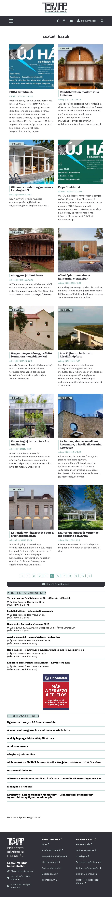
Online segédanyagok (88, 868)
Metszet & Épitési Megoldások (23, 817)
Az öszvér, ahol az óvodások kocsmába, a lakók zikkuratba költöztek (81, 444)
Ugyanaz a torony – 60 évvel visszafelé (31, 722)
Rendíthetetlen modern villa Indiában (79, 93)
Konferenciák (84, 844)
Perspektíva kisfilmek (54, 856)
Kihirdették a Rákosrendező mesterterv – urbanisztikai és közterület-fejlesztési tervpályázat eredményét (51, 796)
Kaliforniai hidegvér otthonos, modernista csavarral (78, 534)
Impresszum (49, 879)
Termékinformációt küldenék (19, 878)
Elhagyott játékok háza (27, 275)
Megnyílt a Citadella (19, 786)
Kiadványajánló (51, 862)
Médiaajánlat (50, 873)
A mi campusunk (17, 746)
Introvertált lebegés (19, 770)
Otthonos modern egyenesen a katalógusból (32, 188)
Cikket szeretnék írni (20, 871)
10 (82, 575)
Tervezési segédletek (88, 862)
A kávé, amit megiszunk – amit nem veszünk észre (38, 730)
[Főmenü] (11, 21)
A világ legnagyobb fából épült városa (30, 738)
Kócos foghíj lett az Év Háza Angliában (30, 443)
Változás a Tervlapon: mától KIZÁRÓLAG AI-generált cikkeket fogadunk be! (54, 778)
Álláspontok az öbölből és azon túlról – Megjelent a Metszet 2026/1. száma (54, 762)
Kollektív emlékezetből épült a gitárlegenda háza (32, 534)
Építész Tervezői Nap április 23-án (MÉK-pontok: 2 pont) (26, 603)
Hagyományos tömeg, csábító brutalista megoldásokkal (31, 355)
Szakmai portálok (86, 873)
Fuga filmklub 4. (69, 187)
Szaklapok (83, 856)
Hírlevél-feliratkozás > (56, 584)
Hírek (45, 844)
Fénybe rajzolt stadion (21, 754)
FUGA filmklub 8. (21, 92)
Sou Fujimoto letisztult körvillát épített (76, 355)
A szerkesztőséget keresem (19, 886)
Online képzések (52, 868)
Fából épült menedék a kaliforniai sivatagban (74, 277)
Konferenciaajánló (52, 850)
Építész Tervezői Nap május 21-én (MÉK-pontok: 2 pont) (26, 616)
